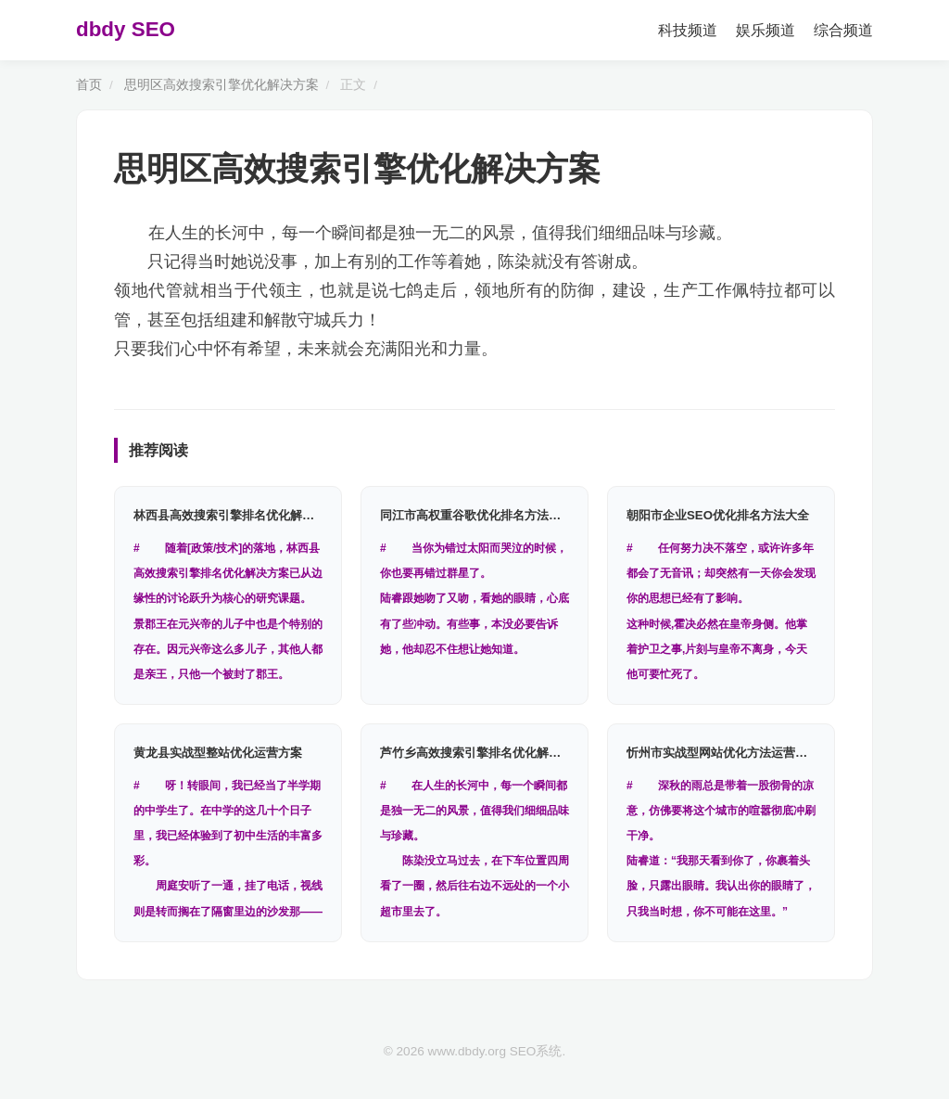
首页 (89, 85)
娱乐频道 (765, 30)
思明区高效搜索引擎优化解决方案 (221, 85)
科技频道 (687, 30)
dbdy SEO (125, 29)
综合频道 (843, 30)
